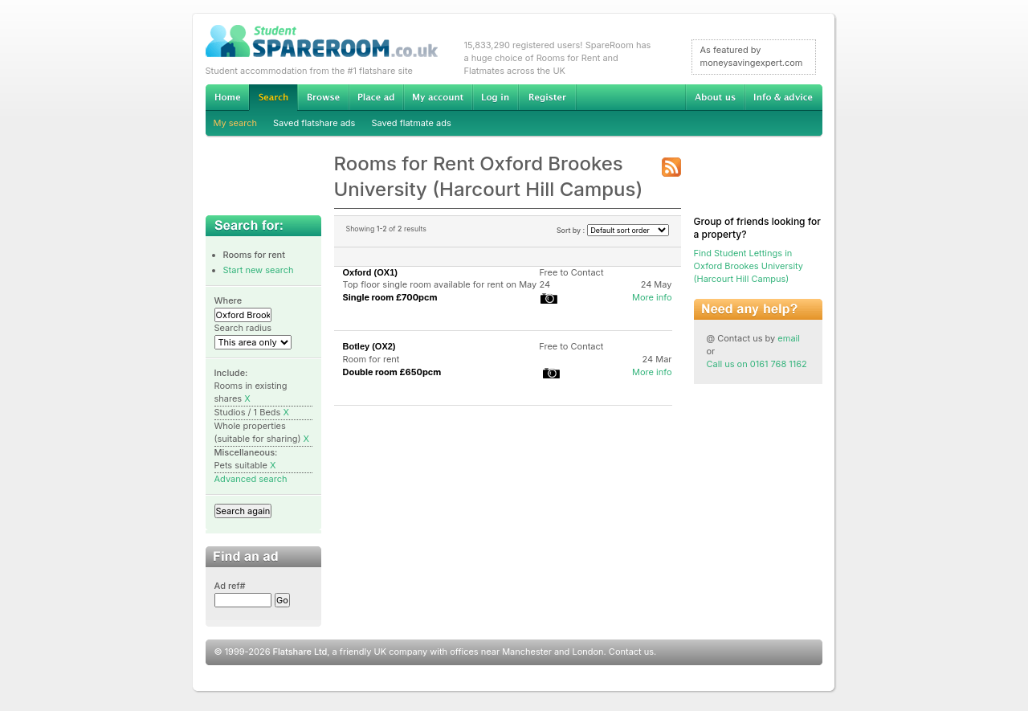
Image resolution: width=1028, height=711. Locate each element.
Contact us (631, 651)
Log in (495, 97)
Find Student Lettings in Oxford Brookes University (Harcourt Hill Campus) (749, 265)
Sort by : (613, 230)
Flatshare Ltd (300, 651)
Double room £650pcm (392, 372)
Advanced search (251, 478)
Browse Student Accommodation (323, 97)
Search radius (243, 327)
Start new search (258, 270)
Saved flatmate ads (411, 123)
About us (714, 97)
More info (652, 297)
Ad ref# (230, 585)
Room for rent (371, 359)
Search (273, 97)
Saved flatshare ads (314, 123)
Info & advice (783, 97)
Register (547, 97)
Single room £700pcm (390, 297)
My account (437, 97)
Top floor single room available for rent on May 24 (447, 284)
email (788, 338)
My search (236, 123)
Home (227, 97)
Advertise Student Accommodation (376, 97)
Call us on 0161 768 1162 (757, 364)
